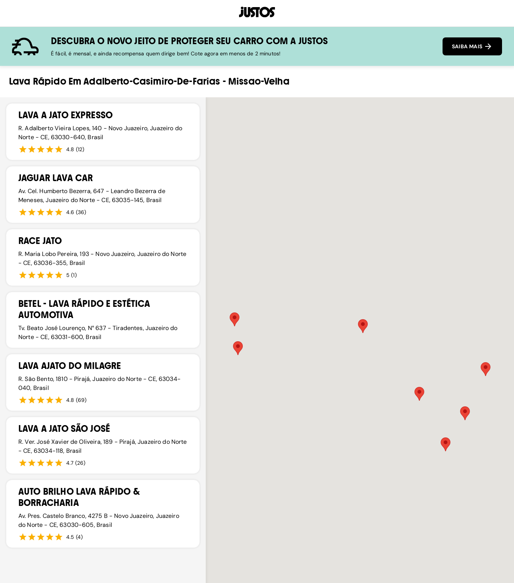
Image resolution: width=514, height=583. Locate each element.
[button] (419, 394)
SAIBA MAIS (472, 46)
